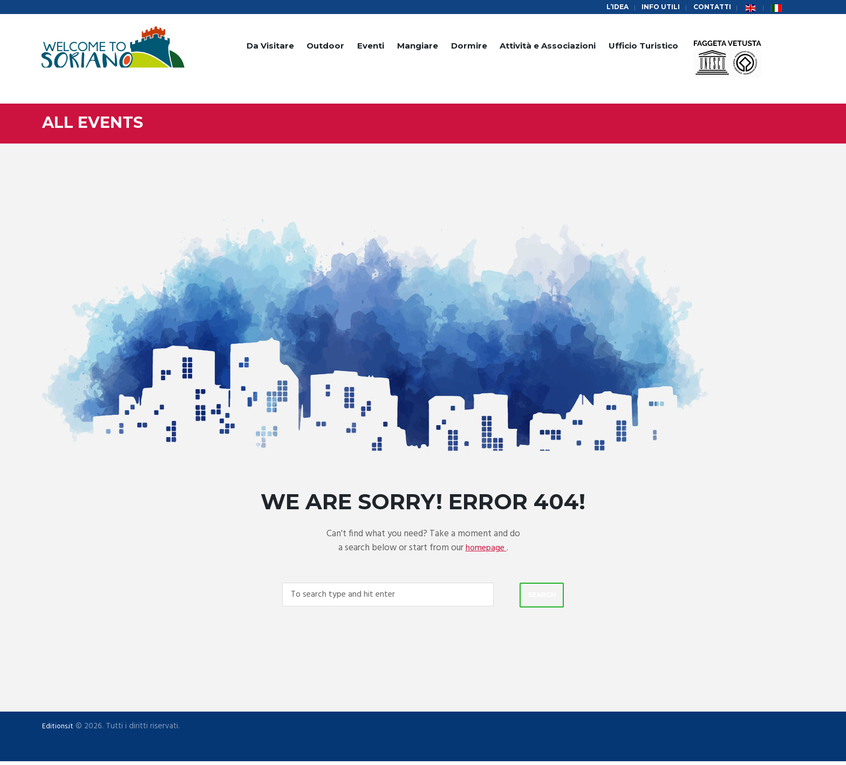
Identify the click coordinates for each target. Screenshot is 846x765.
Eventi (370, 47)
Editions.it (59, 729)
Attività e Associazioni (548, 47)
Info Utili (656, 7)
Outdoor (325, 47)
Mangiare (417, 47)
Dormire (469, 47)
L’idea (611, 7)
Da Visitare (270, 47)
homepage (486, 549)
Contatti (710, 7)
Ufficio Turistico (643, 47)
